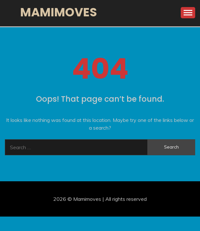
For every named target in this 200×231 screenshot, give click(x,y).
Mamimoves (58, 12)
